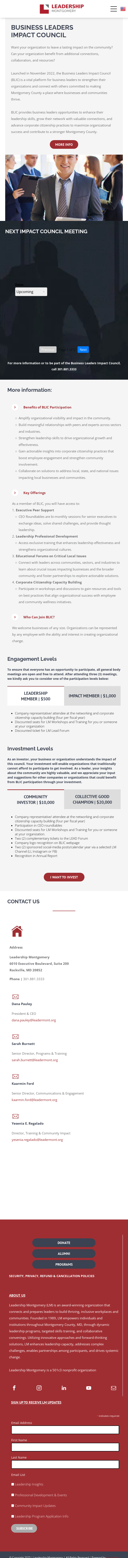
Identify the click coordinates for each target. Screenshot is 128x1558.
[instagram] (39, 1388)
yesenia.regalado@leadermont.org (37, 1139)
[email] (113, 1388)
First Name (19, 1440)
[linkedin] (64, 1388)
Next (83, 349)
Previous (47, 349)
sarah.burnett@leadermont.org (35, 1060)
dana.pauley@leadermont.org (34, 1020)
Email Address (21, 1423)
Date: (19, 284)
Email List (18, 1475)
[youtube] (88, 1388)
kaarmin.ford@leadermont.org (34, 1100)
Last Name (19, 1457)
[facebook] (14, 1388)
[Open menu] (113, 9)
